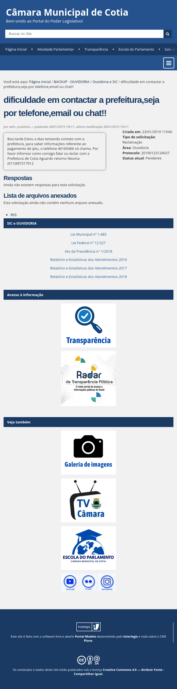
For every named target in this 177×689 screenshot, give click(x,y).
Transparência (96, 49)
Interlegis (131, 636)
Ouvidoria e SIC (104, 81)
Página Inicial (16, 49)
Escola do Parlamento (136, 49)
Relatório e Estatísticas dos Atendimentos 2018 (88, 276)
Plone (88, 640)
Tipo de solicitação (138, 136)
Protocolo (131, 152)
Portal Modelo (85, 636)
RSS (13, 214)
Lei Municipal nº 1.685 (88, 234)
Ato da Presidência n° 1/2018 (88, 251)
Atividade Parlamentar (55, 49)
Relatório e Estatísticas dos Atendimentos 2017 (88, 268)
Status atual (133, 158)
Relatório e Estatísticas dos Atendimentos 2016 (88, 259)
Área (126, 147)
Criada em (131, 131)
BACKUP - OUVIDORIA (71, 81)
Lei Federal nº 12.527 (88, 242)
